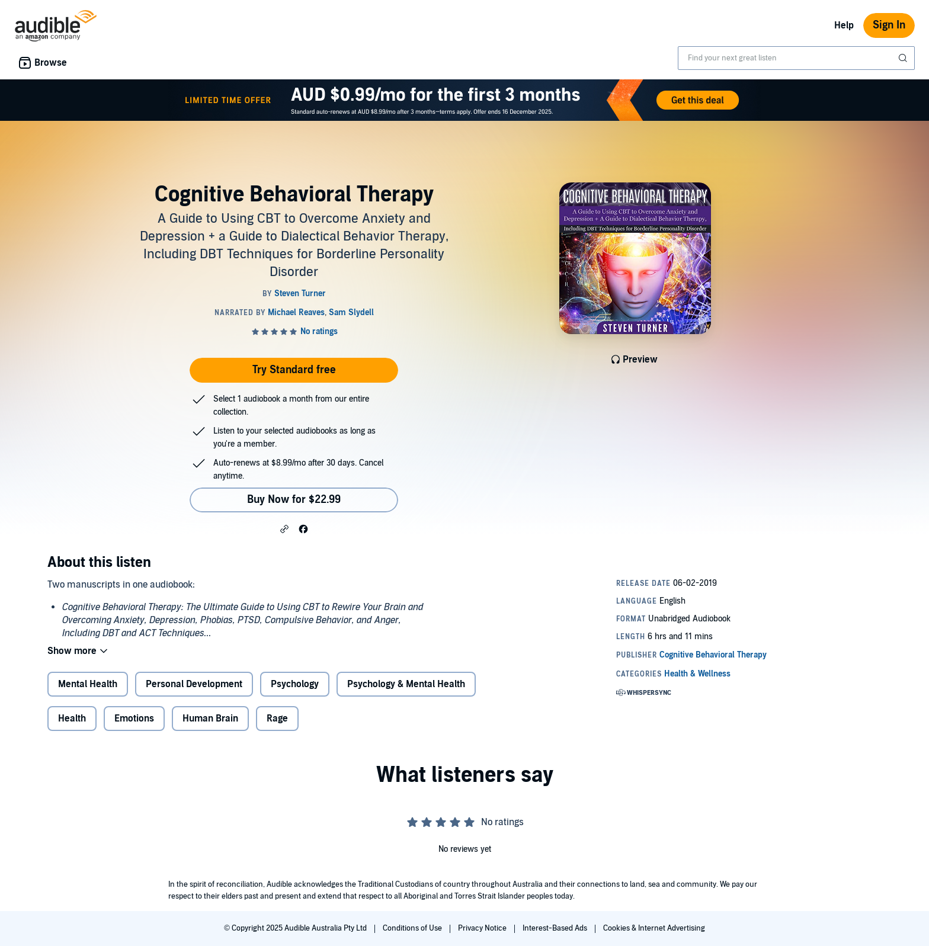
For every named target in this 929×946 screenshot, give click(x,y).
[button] (284, 528)
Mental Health (87, 684)
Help (844, 25)
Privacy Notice (483, 928)
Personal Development (194, 684)
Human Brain (210, 718)
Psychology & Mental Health (406, 684)
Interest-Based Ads (556, 928)
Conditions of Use (413, 928)
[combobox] (796, 58)
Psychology (295, 684)
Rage (277, 718)
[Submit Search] (904, 58)
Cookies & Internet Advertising (654, 928)
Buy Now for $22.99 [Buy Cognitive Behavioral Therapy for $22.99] (294, 499)
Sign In (889, 25)
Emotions (134, 718)
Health (72, 718)
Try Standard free (294, 370)
